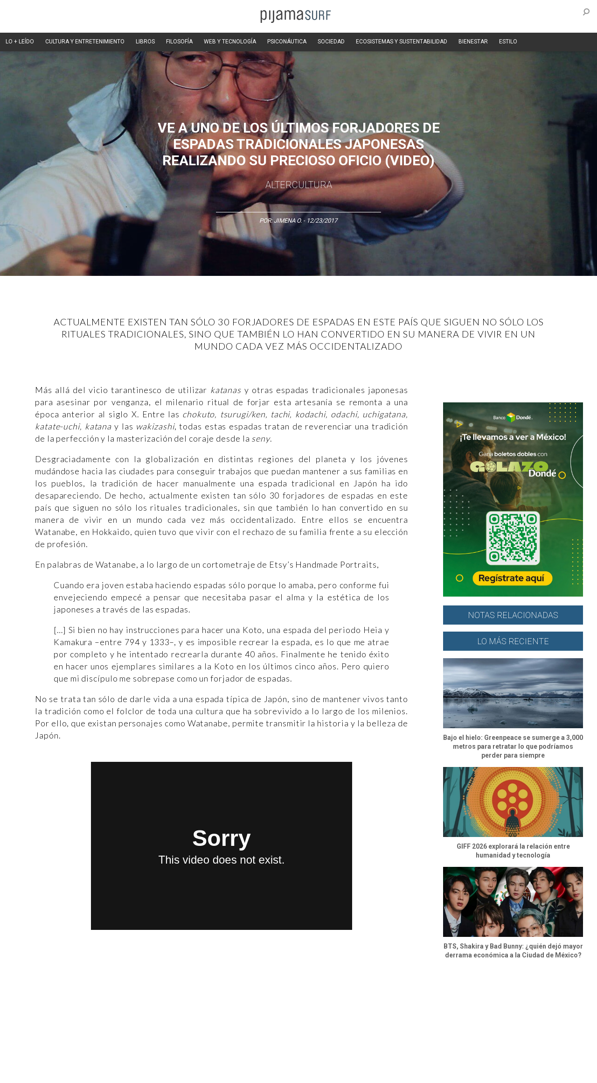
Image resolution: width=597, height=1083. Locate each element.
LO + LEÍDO (20, 41)
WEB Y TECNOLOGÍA (230, 41)
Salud (416, 1003)
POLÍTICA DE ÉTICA (260, 1054)
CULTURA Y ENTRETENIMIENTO (85, 41)
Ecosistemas (382, 1003)
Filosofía (118, 1003)
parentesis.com (169, 1071)
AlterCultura (298, 184)
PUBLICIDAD (131, 1054)
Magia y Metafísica (225, 1003)
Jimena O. (288, 220)
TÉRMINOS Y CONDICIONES (192, 1054)
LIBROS (145, 41)
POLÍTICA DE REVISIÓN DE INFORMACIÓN (347, 1054)
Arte (63, 1003)
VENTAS (96, 1054)
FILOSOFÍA (179, 41)
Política (268, 1003)
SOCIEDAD (331, 41)
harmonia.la (214, 1071)
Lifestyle (443, 1003)
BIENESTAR (473, 41)
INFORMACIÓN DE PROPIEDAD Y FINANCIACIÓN (79, 1071)
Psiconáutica (305, 1003)
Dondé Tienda (330, 1071)
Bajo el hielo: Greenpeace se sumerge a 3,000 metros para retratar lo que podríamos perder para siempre (513, 746)
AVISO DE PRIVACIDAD (47, 1054)
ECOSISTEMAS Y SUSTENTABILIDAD (401, 41)
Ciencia (88, 1003)
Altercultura (34, 1003)
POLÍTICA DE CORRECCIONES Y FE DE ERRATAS (470, 1054)
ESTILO (508, 41)
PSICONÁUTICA (286, 41)
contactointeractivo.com (271, 1071)
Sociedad (343, 1003)
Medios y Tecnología (165, 1003)
